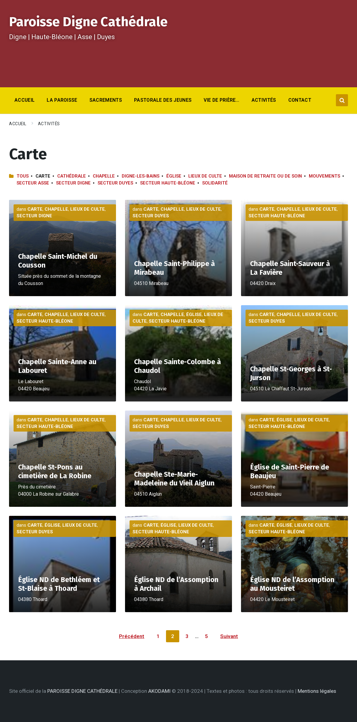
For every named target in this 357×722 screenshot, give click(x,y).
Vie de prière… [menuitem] (221, 100)
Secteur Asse (33, 183)
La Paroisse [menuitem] (62, 100)
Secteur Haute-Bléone (167, 183)
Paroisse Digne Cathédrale (88, 22)
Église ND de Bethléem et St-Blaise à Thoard (59, 584)
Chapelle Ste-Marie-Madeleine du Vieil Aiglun (174, 478)
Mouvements (324, 176)
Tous (23, 176)
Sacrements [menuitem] (105, 100)
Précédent (131, 636)
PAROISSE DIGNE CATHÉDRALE (82, 691)
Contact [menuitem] (299, 100)
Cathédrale (71, 176)
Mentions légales (317, 691)
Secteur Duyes (115, 183)
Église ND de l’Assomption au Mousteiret (292, 584)
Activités (49, 123)
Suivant (229, 636)
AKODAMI (159, 691)
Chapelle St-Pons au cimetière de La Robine (54, 471)
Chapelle (104, 176)
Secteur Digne (73, 183)
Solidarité (215, 183)
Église (173, 176)
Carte (34, 209)
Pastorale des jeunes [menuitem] (163, 100)
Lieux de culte (205, 176)
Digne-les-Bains (140, 176)
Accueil (18, 123)
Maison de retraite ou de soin (265, 176)
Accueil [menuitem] (24, 100)
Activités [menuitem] (264, 100)
